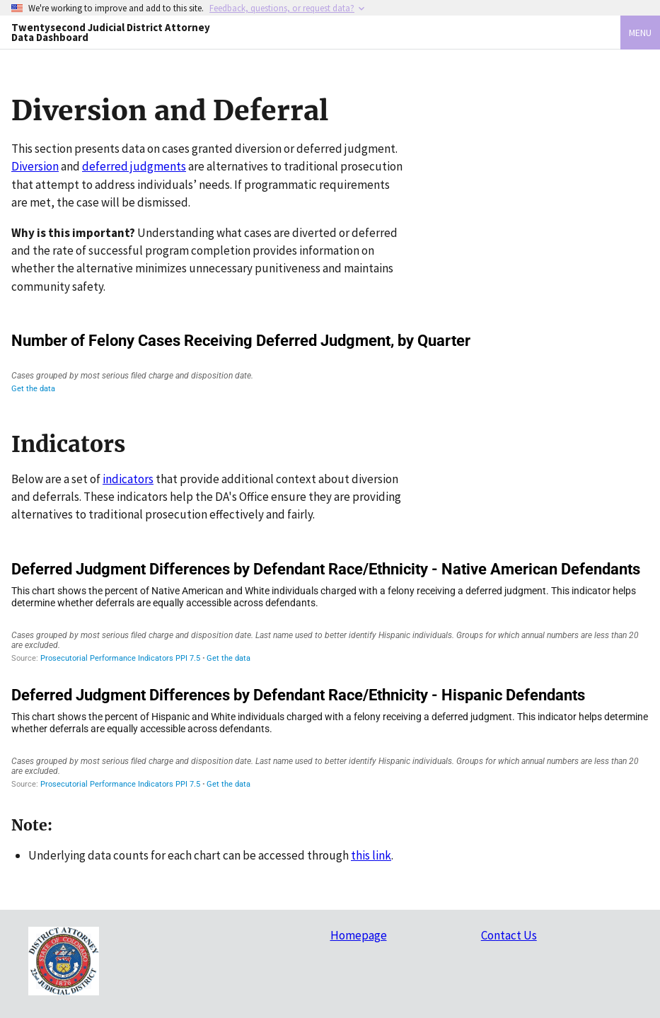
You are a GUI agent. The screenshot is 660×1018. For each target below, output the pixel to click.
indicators (128, 479)
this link (371, 855)
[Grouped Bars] (330, 611)
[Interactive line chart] (330, 362)
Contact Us (509, 935)
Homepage (358, 935)
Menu (640, 32)
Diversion (35, 166)
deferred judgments (134, 166)
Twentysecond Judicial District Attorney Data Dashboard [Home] (110, 32)
